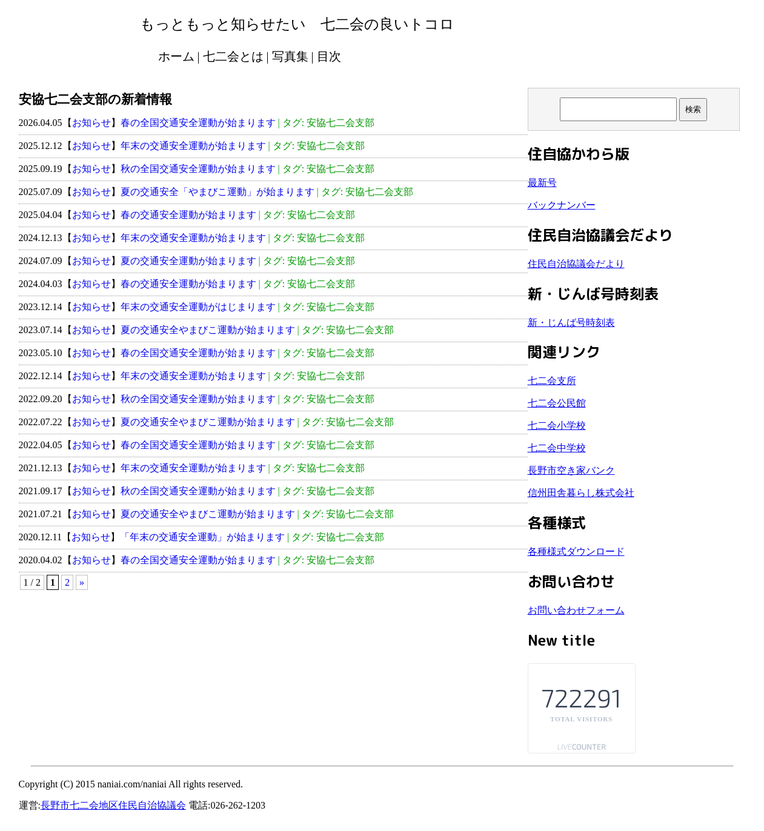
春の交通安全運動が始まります (188, 215)
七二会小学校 (557, 425)
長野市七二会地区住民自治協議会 (113, 805)
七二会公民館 (557, 403)
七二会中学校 (557, 448)
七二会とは (233, 56)
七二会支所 (552, 381)
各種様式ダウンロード (576, 551)
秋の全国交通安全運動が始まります (198, 169)
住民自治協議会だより (576, 264)
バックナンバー (562, 205)
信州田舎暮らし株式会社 (581, 493)
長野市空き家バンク (571, 470)
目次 (329, 56)
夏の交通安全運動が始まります (188, 261)
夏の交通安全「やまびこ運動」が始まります (217, 192)
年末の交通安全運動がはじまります (198, 307)
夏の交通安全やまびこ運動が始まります (208, 330)
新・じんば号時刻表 (571, 322)
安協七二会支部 (340, 123)
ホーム (176, 56)
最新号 (542, 182)
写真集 (290, 56)
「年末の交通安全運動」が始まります (202, 537)
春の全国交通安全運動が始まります (198, 123)
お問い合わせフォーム (576, 610)
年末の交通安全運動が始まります (193, 146)
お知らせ (91, 123)
